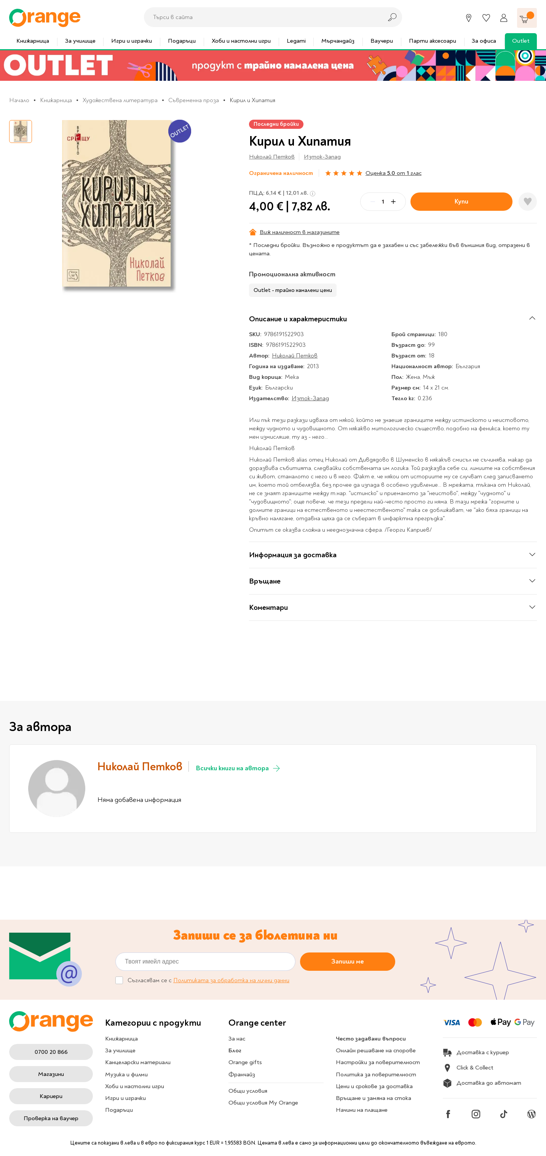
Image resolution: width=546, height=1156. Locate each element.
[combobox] (261, 17)
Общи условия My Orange (263, 1102)
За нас (236, 1038)
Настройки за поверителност (378, 1062)
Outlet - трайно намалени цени (293, 290)
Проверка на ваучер (51, 1118)
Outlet (521, 41)
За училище (80, 41)
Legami (296, 41)
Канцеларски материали (138, 1062)
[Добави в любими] (528, 201)
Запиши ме (347, 961)
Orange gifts (245, 1062)
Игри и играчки (131, 41)
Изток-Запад (322, 156)
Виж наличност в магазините (294, 232)
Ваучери (381, 41)
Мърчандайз (337, 41)
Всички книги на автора (238, 768)
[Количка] (527, 18)
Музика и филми (126, 1074)
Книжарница (32, 41)
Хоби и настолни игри (241, 41)
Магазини (51, 1074)
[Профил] (504, 18)
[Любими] (486, 18)
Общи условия (247, 1091)
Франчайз (241, 1074)
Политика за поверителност (376, 1074)
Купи (461, 201)
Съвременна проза (193, 100)
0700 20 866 (51, 1052)
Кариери (51, 1096)
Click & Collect (468, 1068)
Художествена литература (120, 100)
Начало (19, 100)
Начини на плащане (362, 1110)
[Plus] (393, 201)
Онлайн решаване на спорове (376, 1050)
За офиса (484, 41)
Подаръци (182, 41)
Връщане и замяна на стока (373, 1098)
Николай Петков (272, 156)
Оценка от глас (393, 173)
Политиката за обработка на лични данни (231, 980)
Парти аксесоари (432, 41)
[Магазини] (469, 18)
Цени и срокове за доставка (374, 1086)
